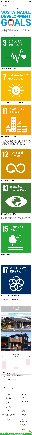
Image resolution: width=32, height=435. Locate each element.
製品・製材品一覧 (8, 397)
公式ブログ (23, 415)
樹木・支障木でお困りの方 (24, 401)
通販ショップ (24, 419)
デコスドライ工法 (8, 411)
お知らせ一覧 (24, 414)
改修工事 (8, 406)
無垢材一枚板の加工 (8, 415)
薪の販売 (24, 397)
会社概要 (23, 410)
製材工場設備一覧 (8, 398)
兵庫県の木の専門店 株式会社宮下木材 (15, 434)
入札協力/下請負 (8, 407)
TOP (1, 5)
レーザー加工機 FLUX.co (8, 420)
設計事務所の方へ (8, 403)
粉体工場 (8, 419)
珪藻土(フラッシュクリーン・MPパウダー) (8, 414)
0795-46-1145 (16, 309)
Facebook (23, 416)
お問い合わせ (24, 411)
